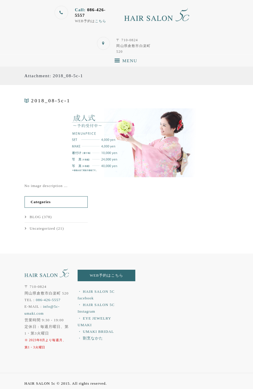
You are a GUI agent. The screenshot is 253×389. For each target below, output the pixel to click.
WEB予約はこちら (106, 275)
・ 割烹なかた (90, 338)
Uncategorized (42, 228)
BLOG (35, 217)
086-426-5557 (48, 299)
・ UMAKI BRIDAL (96, 331)
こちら (100, 21)
